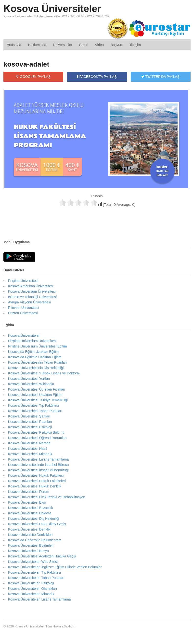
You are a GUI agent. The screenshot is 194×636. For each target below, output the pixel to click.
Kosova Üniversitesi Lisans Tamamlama (38, 459)
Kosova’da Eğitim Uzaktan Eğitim (33, 352)
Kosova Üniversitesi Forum (28, 492)
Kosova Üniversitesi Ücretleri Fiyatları (36, 389)
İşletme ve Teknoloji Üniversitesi (32, 297)
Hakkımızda (37, 45)
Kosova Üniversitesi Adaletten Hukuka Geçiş (42, 556)
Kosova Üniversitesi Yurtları (29, 379)
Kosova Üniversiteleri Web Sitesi (33, 562)
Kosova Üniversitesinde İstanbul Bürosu (38, 465)
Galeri (83, 45)
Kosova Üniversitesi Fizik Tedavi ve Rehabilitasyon (46, 497)
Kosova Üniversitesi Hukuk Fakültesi (36, 475)
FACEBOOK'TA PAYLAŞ (97, 77)
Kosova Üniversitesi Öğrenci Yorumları (37, 438)
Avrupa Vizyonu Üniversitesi (29, 302)
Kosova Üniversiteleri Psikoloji (31, 583)
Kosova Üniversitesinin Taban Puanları (37, 362)
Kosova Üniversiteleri (24, 335)
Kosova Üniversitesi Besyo (28, 551)
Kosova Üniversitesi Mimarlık (30, 454)
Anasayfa (14, 45)
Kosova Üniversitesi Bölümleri (30, 545)
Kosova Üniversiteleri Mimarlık (31, 594)
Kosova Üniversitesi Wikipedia (31, 384)
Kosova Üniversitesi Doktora (29, 513)
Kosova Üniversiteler (52, 8)
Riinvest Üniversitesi (23, 308)
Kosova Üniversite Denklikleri (30, 535)
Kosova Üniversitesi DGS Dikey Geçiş (37, 524)
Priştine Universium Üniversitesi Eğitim (37, 346)
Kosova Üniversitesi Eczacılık (30, 508)
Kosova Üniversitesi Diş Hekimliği (33, 518)
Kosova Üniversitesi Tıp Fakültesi (33, 405)
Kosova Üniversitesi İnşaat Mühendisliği (38, 470)
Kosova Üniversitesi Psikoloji (30, 427)
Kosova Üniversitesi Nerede (29, 443)
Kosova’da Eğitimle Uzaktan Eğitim (34, 357)
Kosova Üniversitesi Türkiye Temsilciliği (38, 400)
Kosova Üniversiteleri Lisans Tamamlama (39, 599)
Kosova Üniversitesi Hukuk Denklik (34, 486)
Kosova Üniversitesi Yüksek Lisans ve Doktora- (44, 373)
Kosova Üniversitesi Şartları (29, 416)
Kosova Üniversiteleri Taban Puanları (36, 578)
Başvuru (117, 45)
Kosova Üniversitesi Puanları (30, 422)
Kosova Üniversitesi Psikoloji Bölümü (36, 432)
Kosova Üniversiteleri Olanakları (32, 588)
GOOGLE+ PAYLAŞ (33, 77)
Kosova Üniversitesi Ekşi (27, 502)
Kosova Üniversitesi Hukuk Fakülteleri (37, 481)
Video (99, 45)
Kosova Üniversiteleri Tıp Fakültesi (34, 572)
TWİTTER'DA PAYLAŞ (160, 77)
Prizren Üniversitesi (23, 313)
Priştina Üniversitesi (23, 281)
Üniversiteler (62, 45)
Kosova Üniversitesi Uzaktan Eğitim (35, 395)
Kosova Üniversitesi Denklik (29, 529)
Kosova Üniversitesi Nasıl (27, 449)
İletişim (135, 45)
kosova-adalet (26, 64)
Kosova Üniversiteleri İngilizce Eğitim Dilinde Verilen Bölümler (55, 567)
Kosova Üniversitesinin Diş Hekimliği (36, 368)
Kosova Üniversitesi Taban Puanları (35, 411)
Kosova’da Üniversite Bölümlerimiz (34, 540)
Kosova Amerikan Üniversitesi (30, 286)
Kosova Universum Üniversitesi (32, 291)
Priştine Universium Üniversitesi (32, 341)
